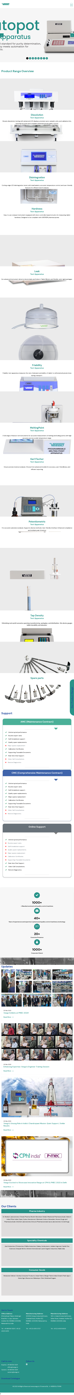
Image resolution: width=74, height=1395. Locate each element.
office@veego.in (12, 1367)
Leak (37, 271)
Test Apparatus (37, 117)
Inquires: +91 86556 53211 (9, 1365)
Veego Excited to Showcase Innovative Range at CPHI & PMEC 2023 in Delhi (35, 1182)
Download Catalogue (10, 1378)
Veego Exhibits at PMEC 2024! (16, 1013)
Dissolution (37, 114)
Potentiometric (37, 521)
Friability (37, 365)
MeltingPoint (37, 427)
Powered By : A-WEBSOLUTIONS (50, 1386)
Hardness (37, 208)
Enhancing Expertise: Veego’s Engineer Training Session (26, 1067)
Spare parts (37, 678)
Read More (8, 1017)
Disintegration (37, 177)
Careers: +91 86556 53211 (9, 1370)
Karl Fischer (37, 459)
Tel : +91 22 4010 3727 (33, 1329)
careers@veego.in (13, 1372)
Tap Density (37, 615)
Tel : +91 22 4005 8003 (58, 1329)
